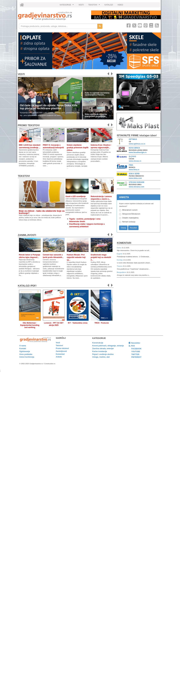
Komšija (120, 260)
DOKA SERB (134, 174)
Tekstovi (24, 176)
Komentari (124, 243)
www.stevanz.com (136, 187)
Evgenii (120, 254)
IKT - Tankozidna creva (77, 323)
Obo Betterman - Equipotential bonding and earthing (29, 325)
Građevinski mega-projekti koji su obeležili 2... (101, 257)
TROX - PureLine (101, 323)
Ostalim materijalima (130, 218)
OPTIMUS (133, 139)
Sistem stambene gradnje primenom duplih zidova (77, 147)
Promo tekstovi (62, 348)
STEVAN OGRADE (136, 182)
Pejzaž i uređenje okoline (103, 354)
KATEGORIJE (67, 5)
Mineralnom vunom (129, 210)
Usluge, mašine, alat (101, 357)
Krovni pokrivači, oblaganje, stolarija (108, 346)
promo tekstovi (29, 125)
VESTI (81, 5)
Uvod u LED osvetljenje (76, 196)
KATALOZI (109, 5)
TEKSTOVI (94, 5)
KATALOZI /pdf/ (27, 285)
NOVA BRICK (134, 148)
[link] (52, 15)
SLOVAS (132, 156)
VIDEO (120, 5)
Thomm (120, 266)
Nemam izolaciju (128, 222)
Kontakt (22, 348)
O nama (22, 346)
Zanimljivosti (27, 235)
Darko (119, 248)
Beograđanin (122, 272)
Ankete (59, 357)
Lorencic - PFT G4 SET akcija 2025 (53, 324)
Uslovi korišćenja (26, 357)
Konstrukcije (97, 343)
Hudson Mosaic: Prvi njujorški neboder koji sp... (76, 257)
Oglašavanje (24, 351)
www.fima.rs (134, 170)
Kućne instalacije (99, 351)
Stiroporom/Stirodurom (131, 214)
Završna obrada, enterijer (103, 348)
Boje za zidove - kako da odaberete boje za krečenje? (42, 212)
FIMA (131, 165)
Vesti (21, 74)
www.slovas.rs (135, 161)
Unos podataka (25, 354)
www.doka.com (135, 178)
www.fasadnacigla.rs (137, 152)
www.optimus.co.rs (137, 144)
